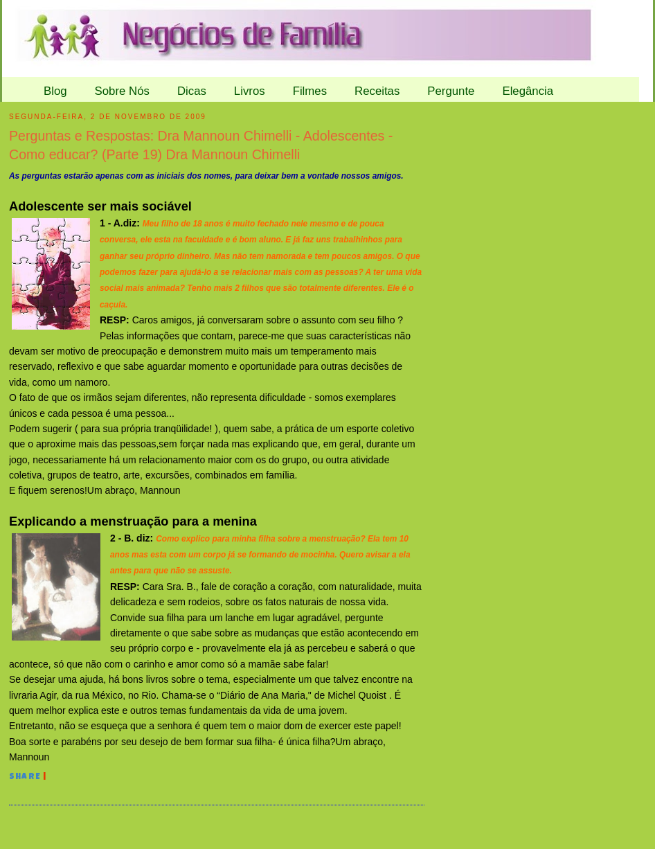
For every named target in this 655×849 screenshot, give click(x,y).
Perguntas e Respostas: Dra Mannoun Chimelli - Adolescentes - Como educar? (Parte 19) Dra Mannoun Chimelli (201, 145)
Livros (249, 91)
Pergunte (450, 91)
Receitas (377, 91)
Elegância (527, 91)
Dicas (191, 91)
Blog (55, 91)
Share (25, 778)
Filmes (310, 91)
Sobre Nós (122, 91)
